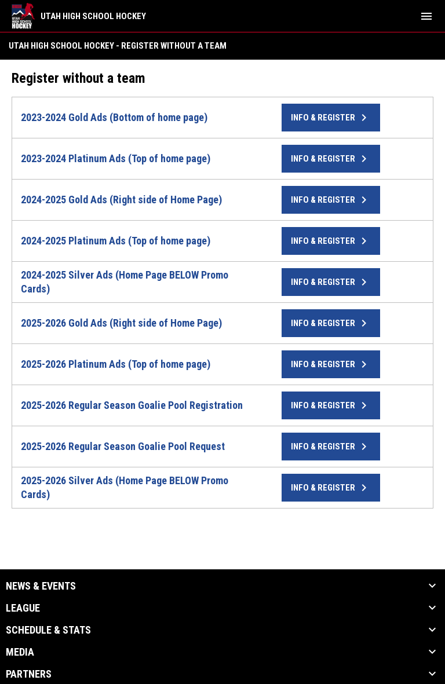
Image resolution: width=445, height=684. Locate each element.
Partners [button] (29, 674)
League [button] (23, 608)
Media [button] (20, 652)
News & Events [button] (41, 586)
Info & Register (331, 118)
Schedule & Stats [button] (48, 630)
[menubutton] (426, 16)
